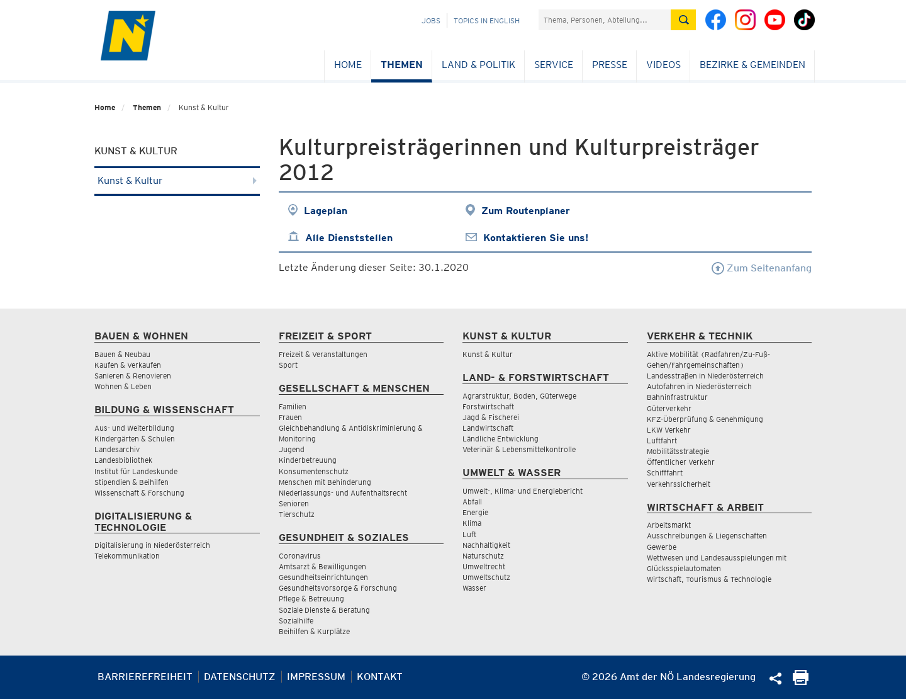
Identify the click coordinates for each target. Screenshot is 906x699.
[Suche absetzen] (683, 19)
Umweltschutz (486, 577)
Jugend (292, 449)
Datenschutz (240, 677)
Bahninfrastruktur (677, 397)
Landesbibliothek (123, 460)
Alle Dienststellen (349, 238)
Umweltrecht (483, 566)
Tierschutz (297, 514)
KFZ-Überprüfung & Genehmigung (705, 419)
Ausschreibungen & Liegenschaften (707, 535)
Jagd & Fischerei (490, 417)
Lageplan (325, 211)
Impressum (316, 677)
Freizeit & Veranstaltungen (323, 354)
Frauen (290, 417)
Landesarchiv (117, 449)
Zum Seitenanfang (762, 268)
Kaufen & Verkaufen (127, 365)
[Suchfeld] (605, 19)
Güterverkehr (669, 408)
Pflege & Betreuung (311, 598)
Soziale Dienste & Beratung (324, 610)
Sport (288, 365)
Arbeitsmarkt (669, 525)
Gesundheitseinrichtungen (323, 577)
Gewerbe (661, 547)
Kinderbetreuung (308, 460)
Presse (609, 65)
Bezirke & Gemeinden (752, 65)
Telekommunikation (127, 555)
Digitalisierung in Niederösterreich (152, 545)
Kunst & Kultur (177, 180)
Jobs (431, 20)
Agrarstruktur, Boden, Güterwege (519, 396)
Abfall (472, 501)
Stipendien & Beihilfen (131, 482)
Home (348, 65)
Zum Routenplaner (525, 211)
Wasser (474, 588)
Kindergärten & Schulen (134, 438)
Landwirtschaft (487, 428)
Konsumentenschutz (314, 471)
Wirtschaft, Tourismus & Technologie (709, 579)
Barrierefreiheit (145, 677)
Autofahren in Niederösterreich (699, 386)
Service (553, 65)
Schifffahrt (665, 472)
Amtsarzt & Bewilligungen (322, 566)
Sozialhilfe (296, 620)
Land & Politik (478, 65)
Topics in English (487, 20)
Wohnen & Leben (123, 386)
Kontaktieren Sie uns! (535, 238)
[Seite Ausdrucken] (801, 682)
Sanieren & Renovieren (132, 375)
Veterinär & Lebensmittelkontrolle (519, 449)
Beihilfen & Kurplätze (314, 631)
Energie (475, 512)
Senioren (294, 503)
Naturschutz (483, 555)
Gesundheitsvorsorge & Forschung (338, 588)
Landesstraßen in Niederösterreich (705, 375)
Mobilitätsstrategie (678, 451)
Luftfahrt (662, 440)
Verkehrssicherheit (678, 484)
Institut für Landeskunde (135, 471)
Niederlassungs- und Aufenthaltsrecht (343, 492)
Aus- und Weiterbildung (134, 428)
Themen (402, 65)
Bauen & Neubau (122, 354)
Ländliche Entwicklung (500, 438)
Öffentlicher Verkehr (681, 462)
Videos (663, 65)
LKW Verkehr (669, 430)
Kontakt (380, 677)
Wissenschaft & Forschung (139, 492)
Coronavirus (300, 555)
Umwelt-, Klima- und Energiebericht (522, 491)
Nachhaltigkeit (486, 545)
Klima (471, 523)
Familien (292, 406)
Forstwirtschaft (488, 406)
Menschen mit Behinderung (325, 482)
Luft (469, 534)
